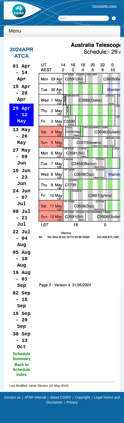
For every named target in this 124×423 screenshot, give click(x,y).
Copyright (82, 397)
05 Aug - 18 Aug (21, 259)
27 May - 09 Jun (21, 156)
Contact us (12, 397)
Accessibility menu (104, 6)
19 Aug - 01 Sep (21, 279)
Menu (15, 31)
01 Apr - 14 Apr (21, 72)
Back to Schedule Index (21, 370)
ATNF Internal (35, 397)
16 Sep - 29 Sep (21, 320)
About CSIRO (60, 397)
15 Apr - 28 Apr (21, 93)
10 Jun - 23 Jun (21, 177)
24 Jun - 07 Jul (21, 197)
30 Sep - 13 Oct (21, 340)
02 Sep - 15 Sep (21, 299)
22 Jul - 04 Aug (21, 238)
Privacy (72, 402)
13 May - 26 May (21, 136)
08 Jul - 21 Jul (21, 218)
